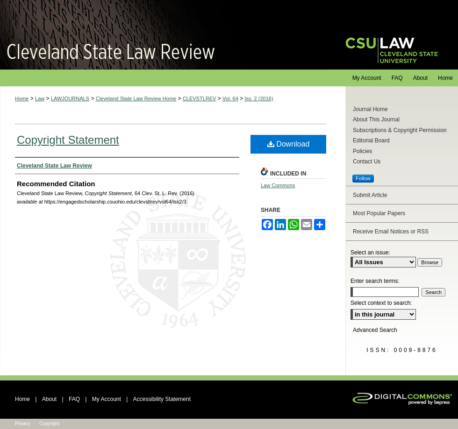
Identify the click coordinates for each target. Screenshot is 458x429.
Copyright (49, 423)
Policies (362, 151)
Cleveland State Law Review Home (136, 98)
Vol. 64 (230, 98)
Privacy (22, 423)
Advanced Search (375, 330)
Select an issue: (370, 252)
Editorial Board (371, 140)
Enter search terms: (375, 281)
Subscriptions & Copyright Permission (400, 130)
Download (288, 144)
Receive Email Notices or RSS (391, 231)
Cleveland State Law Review (164, 35)
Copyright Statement (68, 140)
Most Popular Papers (379, 213)
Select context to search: (381, 303)
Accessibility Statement (162, 399)
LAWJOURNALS (70, 98)
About (49, 399)
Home (22, 98)
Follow (363, 178)
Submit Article (370, 195)
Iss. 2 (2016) (258, 98)
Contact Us (366, 161)
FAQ (74, 399)
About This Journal (376, 119)
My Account (106, 399)
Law (39, 98)
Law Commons (278, 185)
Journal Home (370, 109)
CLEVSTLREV (199, 98)
